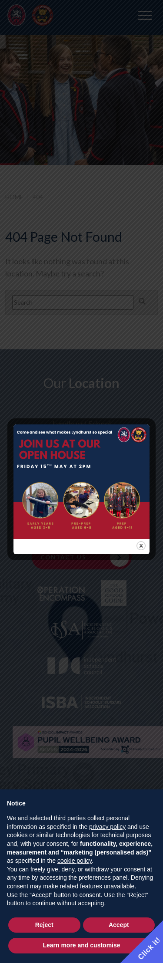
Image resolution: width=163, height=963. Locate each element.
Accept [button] (119, 924)
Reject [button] (44, 924)
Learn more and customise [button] (81, 945)
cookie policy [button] (74, 860)
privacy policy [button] (107, 826)
